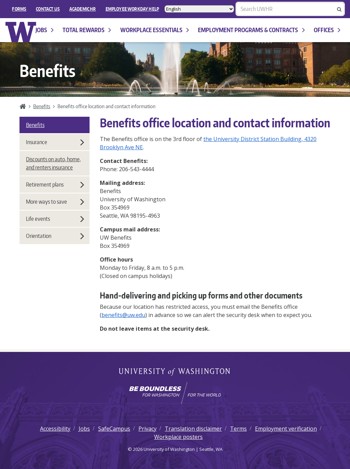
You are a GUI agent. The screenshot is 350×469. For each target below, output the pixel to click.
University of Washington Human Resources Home (21, 32)
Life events (55, 218)
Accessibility (55, 428)
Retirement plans (55, 184)
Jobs (45, 30)
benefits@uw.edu (123, 315)
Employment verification (286, 428)
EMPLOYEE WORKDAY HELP (132, 9)
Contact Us (48, 9)
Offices (327, 30)
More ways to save (55, 201)
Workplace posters (178, 437)
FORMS (19, 9)
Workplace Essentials (154, 30)
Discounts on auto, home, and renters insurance (53, 163)
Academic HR (82, 9)
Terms (238, 428)
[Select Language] (199, 9)
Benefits (41, 106)
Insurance (55, 142)
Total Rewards (87, 30)
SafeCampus (114, 428)
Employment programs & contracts (251, 30)
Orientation (55, 235)
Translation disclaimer (193, 428)
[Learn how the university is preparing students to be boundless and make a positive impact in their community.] (175, 393)
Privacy (147, 428)
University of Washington (175, 372)
